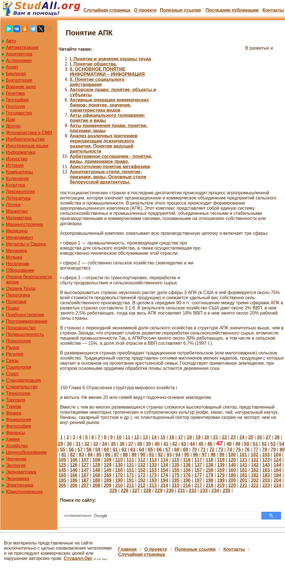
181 (243, 475)
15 (162, 437)
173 (153, 475)
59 (97, 449)
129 (108, 464)
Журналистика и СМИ (29, 132)
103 (266, 454)
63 (133, 449)
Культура (15, 185)
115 (175, 459)
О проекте (145, 10)
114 (164, 459)
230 (170, 490)
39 (148, 443)
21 (215, 437)
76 (247, 449)
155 (175, 470)
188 (96, 480)
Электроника (19, 485)
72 (211, 449)
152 (141, 470)
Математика (19, 217)
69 (185, 449)
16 (171, 437)
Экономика (17, 478)
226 (124, 490)
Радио (12, 347)
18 (189, 437)
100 (232, 454)
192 (141, 480)
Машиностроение (24, 224)
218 (209, 485)
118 (209, 459)
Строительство (22, 386)
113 (153, 459)
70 (194, 449)
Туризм (13, 406)
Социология (18, 367)
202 (255, 480)
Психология (18, 341)
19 (198, 437)
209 (108, 485)
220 (232, 485)
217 (198, 485)
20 (206, 437)
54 (281, 443)
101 (243, 454)
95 (186, 454)
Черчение (16, 458)
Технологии (18, 393)
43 (183, 443)
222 (255, 485)
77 (255, 449)
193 (153, 480)
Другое (13, 126)
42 (174, 443)
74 (229, 449)
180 (232, 475)
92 (160, 454)
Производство (21, 327)
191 (130, 480)
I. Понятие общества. (93, 64)
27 (268, 437)
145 (62, 470)
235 (226, 490)
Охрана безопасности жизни (29, 279)
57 (80, 449)
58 (88, 449)
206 (73, 485)
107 (85, 459)
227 (136, 490)
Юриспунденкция (24, 491)
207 (85, 485)
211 (130, 485)
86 (107, 454)
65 (150, 449)
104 (277, 454)
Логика (13, 204)
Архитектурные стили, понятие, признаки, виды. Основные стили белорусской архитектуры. (108, 176)
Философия (18, 426)
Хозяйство (17, 445)
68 (176, 449)
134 (164, 464)
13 (145, 437)
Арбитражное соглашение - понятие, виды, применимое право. (111, 159)
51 (255, 443)
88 (125, 454)
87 (116, 454)
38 (139, 443)
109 (108, 459)
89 (134, 454)
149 (108, 470)
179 (221, 475)
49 (237, 443)
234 (215, 490)
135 (175, 464)
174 (164, 475)
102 (255, 454)
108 (96, 459)
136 (187, 464)
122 (255, 459)
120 (232, 459)
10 (119, 437)
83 (81, 454)
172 (141, 475)
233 (204, 490)
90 (142, 454)
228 (147, 490)
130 (119, 464)
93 (169, 454)
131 (130, 464)
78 (264, 449)
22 (224, 437)
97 (204, 454)
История (15, 165)
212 (141, 485)
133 (153, 464)
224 (277, 485)
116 (187, 459)
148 (96, 470)
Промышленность (25, 334)
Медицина (17, 231)
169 (108, 475)
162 (255, 470)
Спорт (12, 373)
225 (113, 490)
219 (221, 485)
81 (63, 454)
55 (62, 449)
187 (85, 480)
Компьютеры (19, 172)
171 (130, 475)
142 (255, 464)
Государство (19, 113)
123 (266, 459)
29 (60, 443)
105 (62, 459)
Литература (18, 198)
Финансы (15, 432)
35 (113, 443)
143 (266, 464)
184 (277, 475)
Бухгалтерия (19, 80)
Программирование (27, 321)
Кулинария (17, 178)
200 (232, 480)
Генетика (15, 93)
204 (277, 480)
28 (277, 437)
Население (17, 263)
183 (266, 475)
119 (221, 459)
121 (243, 459)
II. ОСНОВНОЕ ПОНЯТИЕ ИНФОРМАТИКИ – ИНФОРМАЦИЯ (107, 72)
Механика (16, 250)
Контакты (273, 10)
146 (73, 470)
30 (69, 443)
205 (62, 485)
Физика (13, 413)
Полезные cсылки (180, 10)
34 (104, 443)
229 (159, 490)
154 (164, 470)
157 (198, 470)
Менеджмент (19, 237)
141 (243, 464)
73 (220, 449)
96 (195, 454)
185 (62, 480)
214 (164, 485)
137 (198, 464)
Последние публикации (232, 10)
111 (130, 459)
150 (119, 470)
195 (175, 480)
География (17, 99)
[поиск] (158, 515)
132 (141, 464)
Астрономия (19, 60)
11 (127, 437)
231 (181, 490)
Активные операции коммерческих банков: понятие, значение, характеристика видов (109, 105)
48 (229, 443)
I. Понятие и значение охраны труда (110, 58)
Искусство (16, 158)
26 (259, 437)
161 (243, 470)
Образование (20, 270)
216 (187, 485)
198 (209, 480)
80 (282, 449)
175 (175, 475)
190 (119, 480)
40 (157, 443)
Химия (13, 439)
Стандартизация (23, 380)
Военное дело (21, 86)
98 (213, 454)
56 (71, 449)
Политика (16, 301)
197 (198, 480)
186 (73, 480)
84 (90, 454)
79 (273, 449)
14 (154, 437)
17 (180, 437)
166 (73, 475)
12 (136, 437)
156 (187, 470)
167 (85, 475)
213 (153, 485)
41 (166, 443)
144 (277, 464)
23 (233, 437)
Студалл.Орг (78, 558)
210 (119, 485)
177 (198, 475)
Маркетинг (17, 211)
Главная (127, 549)
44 (192, 443)
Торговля (15, 399)
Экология (16, 465)
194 (164, 480)
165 (62, 475)
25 (250, 437)
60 (106, 449)
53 (273, 443)
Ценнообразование (26, 452)
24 (242, 437)
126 (73, 464)
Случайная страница (106, 10)
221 (243, 485)
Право (12, 308)
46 (209, 443)
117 (198, 459)
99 (221, 454)
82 (72, 454)
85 (99, 454)
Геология (15, 106)
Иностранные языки (27, 145)
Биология (16, 73)
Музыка (14, 257)
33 (95, 443)
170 (119, 475)
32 (86, 443)
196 (187, 480)
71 (203, 449)
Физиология (18, 419)
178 (209, 475)
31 (78, 443)
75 (238, 449)
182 (255, 475)
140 (232, 464)
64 (141, 449)
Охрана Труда (21, 288)
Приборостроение (25, 314)
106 (73, 459)
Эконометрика (21, 472)
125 (62, 464)
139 (221, 464)
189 (108, 480)
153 (153, 470)
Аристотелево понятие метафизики (110, 166)
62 (124, 449)
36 (121, 443)
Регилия (14, 354)
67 (168, 449)
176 (187, 475)
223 (266, 485)
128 (96, 464)
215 (175, 485)
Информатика (20, 152)
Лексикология (20, 191)
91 (151, 454)
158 (209, 470)
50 (246, 443)
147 (85, 470)
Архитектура (19, 54)
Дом (10, 119)
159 (221, 470)
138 (209, 464)
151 (130, 470)
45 (201, 443)
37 (130, 443)
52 (264, 443)
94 (178, 454)
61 (115, 449)
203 (266, 480)
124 (277, 459)
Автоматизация (22, 47)
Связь (12, 360)
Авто (11, 40)
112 (141, 459)
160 (232, 470)
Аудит (12, 67)
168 (96, 475)
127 (85, 464)
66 (159, 449)
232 (192, 490)
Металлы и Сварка (26, 244)
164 (277, 470)
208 (96, 485)
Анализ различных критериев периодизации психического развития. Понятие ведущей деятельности (104, 143)
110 (119, 459)
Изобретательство (25, 139)
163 (266, 470)
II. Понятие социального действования (97, 82)
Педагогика (18, 295)
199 (221, 480)
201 (243, 480)
